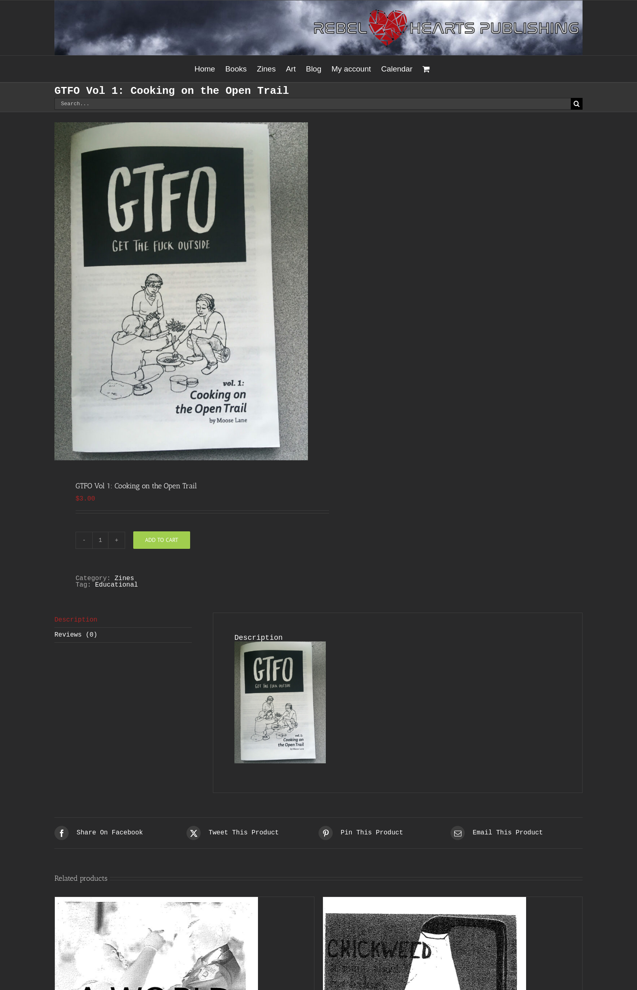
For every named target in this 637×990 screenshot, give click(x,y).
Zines (124, 578)
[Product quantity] (100, 540)
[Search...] (312, 104)
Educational (116, 585)
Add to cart (161, 540)
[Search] (577, 104)
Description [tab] (76, 620)
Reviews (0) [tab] (76, 635)
